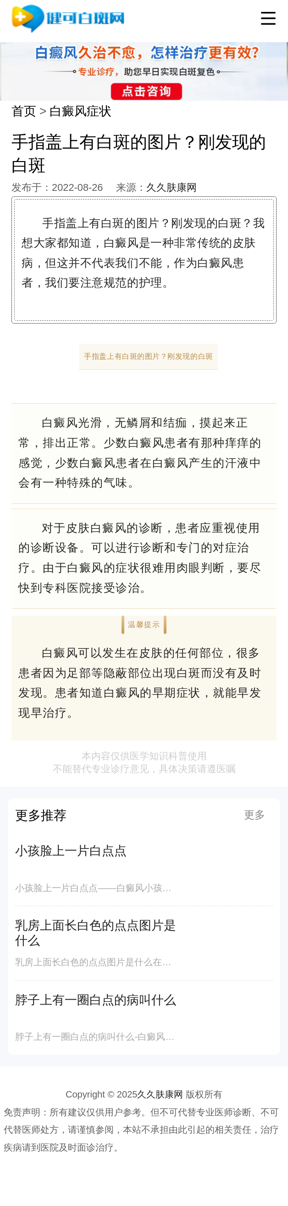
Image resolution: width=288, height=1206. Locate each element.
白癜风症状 (80, 111)
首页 (23, 111)
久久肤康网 (171, 187)
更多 (254, 815)
